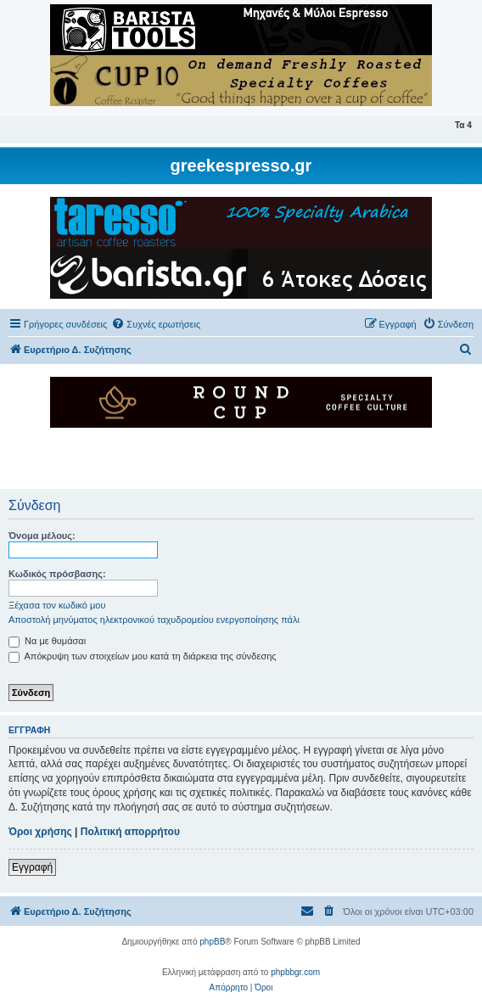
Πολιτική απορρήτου (130, 832)
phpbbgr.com (295, 972)
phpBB (212, 941)
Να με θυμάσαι (47, 641)
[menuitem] (155, 324)
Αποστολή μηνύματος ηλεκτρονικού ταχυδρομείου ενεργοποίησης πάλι (154, 619)
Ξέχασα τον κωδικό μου (57, 605)
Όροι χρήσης (40, 832)
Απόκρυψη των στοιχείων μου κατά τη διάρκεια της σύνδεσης (142, 656)
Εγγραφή (32, 867)
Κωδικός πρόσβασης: (57, 574)
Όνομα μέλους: (42, 535)
